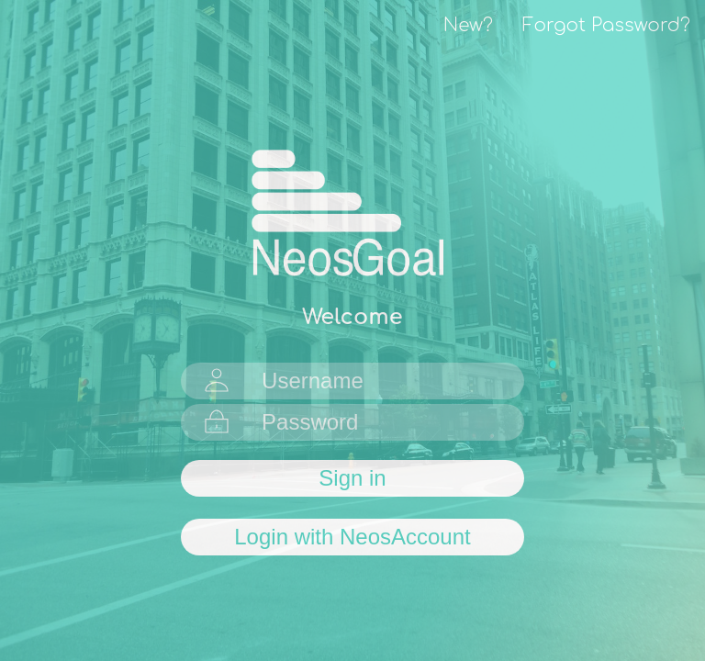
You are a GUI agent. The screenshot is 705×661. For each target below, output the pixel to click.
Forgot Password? (606, 25)
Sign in (352, 477)
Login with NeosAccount (352, 536)
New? (468, 25)
